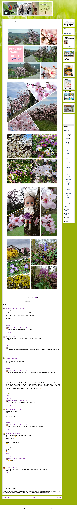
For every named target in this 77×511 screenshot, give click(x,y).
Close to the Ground (68, 151)
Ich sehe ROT (68, 176)
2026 (66, 127)
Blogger (52, 508)
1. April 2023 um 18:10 (12, 467)
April (67, 143)
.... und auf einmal (68, 185)
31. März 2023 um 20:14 (13, 358)
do (6, 467)
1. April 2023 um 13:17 (16, 433)
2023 (66, 131)
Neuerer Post (6, 497)
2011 (66, 221)
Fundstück (67, 158)
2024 (66, 130)
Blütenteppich (68, 199)
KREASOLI (8, 409)
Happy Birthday (68, 187)
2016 (66, 214)
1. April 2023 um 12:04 (22, 400)
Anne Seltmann (9, 308)
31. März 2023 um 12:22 (13, 336)
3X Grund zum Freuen (68, 153)
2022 (66, 206)
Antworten (8, 322)
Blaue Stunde (68, 173)
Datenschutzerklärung (67, 33)
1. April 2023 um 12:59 (16, 409)
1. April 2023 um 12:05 (22, 370)
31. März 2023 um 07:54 (18, 308)
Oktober (67, 135)
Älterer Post (58, 497)
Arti (6, 336)
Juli (66, 139)
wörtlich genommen (68, 171)
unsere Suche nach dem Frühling (68, 147)
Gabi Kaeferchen (12, 327)
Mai (66, 142)
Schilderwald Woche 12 (68, 162)
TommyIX (43, 508)
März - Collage (68, 149)
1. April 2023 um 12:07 (22, 327)
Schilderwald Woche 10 (68, 189)
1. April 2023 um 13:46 (22, 458)
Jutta (7, 358)
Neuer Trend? (68, 190)
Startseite (32, 497)
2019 (66, 210)
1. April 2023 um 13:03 (22, 424)
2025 (66, 129)
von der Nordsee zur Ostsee (68, 198)
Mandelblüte (68, 167)
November (67, 134)
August (67, 138)
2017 (66, 213)
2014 (66, 217)
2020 (66, 209)
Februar (67, 203)
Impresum (65, 31)
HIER (35, 297)
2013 (66, 218)
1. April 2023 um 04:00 (15, 381)
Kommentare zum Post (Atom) (34, 502)
